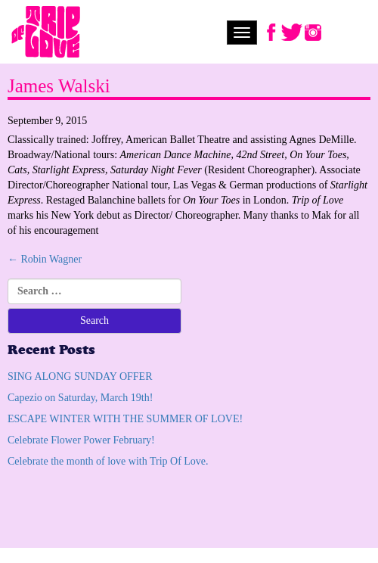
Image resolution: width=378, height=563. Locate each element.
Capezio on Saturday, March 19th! (80, 397)
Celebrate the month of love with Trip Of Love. (108, 461)
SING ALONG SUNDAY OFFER (80, 376)
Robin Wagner (45, 259)
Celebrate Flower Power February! (81, 440)
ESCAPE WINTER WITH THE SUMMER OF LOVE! (125, 419)
